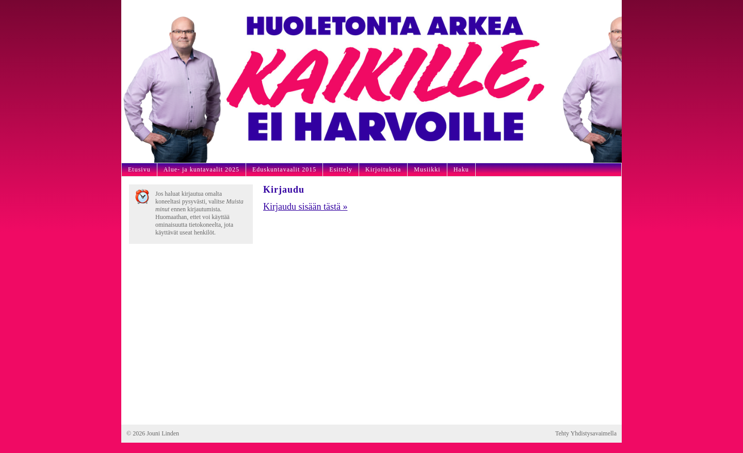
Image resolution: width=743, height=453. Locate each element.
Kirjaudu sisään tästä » (305, 206)
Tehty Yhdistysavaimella (586, 433)
